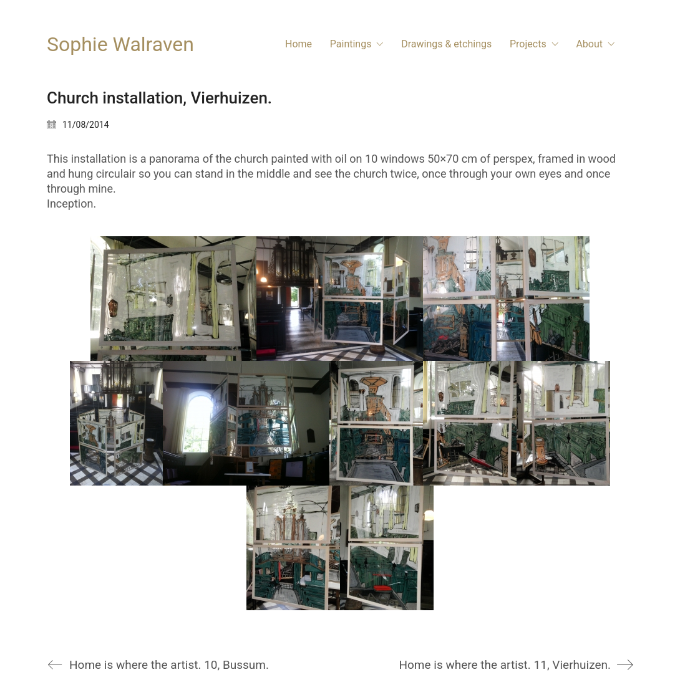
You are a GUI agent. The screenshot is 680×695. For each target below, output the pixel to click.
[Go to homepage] (120, 44)
